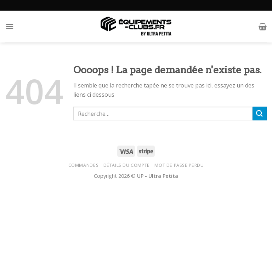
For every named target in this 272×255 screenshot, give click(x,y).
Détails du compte (126, 165)
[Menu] (9, 26)
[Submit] (260, 113)
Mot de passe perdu (179, 165)
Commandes (83, 165)
